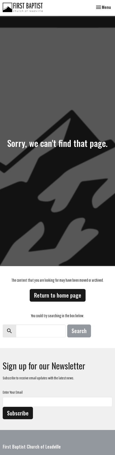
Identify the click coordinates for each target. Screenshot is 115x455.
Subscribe (18, 413)
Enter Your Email (13, 392)
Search (79, 331)
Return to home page (57, 295)
